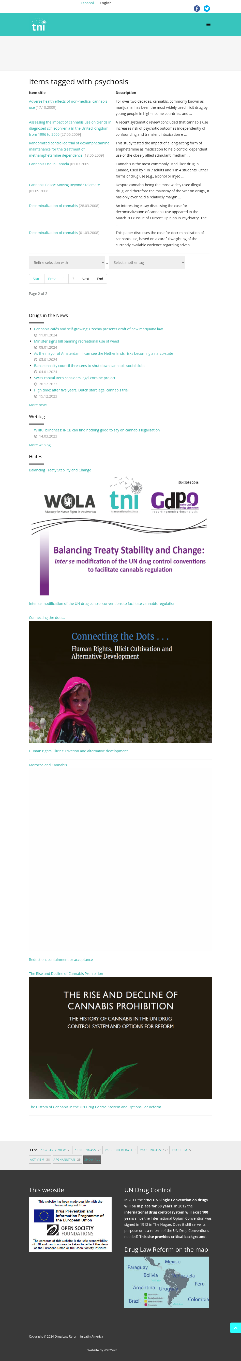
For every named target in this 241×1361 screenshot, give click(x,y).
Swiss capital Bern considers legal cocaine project (74, 377)
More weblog (40, 444)
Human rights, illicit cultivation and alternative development (78, 750)
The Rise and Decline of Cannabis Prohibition (120, 1035)
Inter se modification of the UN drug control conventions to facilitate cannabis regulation (102, 603)
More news (38, 404)
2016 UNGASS (154, 1150)
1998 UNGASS (88, 1150)
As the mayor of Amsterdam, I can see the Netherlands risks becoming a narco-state (103, 353)
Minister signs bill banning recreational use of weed (76, 341)
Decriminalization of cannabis (53, 205)
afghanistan (67, 1159)
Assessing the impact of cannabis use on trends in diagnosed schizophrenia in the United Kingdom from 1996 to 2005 (70, 128)
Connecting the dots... (120, 679)
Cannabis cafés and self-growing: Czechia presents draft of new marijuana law (98, 328)
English (106, 3)
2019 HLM (181, 1150)
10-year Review (56, 1150)
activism (40, 1159)
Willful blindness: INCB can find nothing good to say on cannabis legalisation (97, 430)
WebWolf (110, 1350)
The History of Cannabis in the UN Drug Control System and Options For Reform (95, 1107)
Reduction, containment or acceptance (61, 959)
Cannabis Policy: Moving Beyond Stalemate (64, 184)
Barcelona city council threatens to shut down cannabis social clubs (89, 365)
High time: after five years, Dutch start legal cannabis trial (81, 390)
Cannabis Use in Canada (49, 163)
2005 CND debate (121, 1150)
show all (92, 1159)
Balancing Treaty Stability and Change (120, 531)
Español (88, 3)
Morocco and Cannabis (120, 857)
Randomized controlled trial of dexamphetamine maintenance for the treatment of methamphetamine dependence (69, 149)
